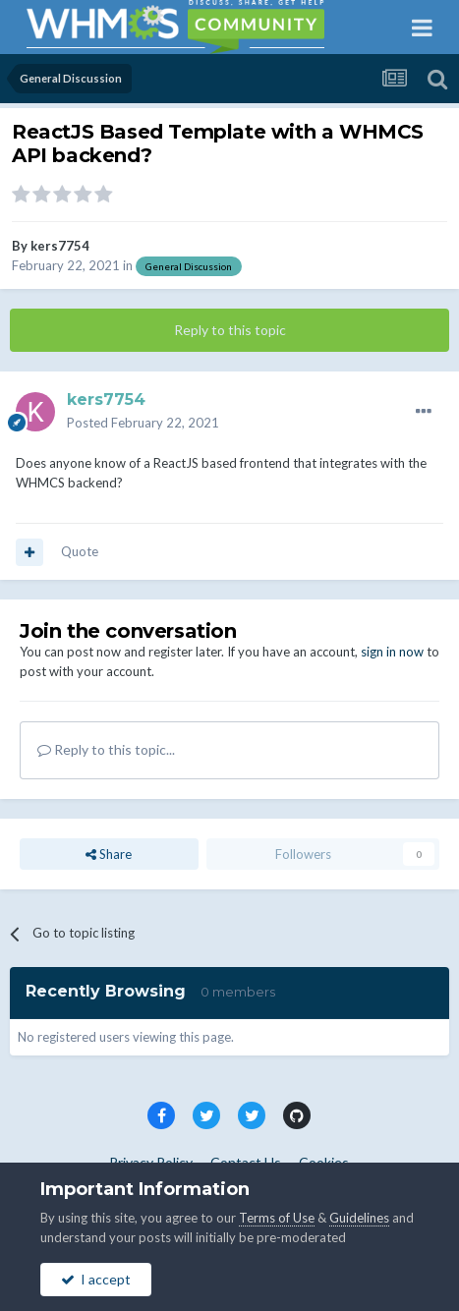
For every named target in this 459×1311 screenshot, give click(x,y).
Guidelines (359, 1218)
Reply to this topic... (106, 749)
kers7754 (59, 246)
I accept (96, 1279)
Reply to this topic (230, 329)
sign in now (392, 651)
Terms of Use (277, 1218)
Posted (143, 422)
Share (109, 854)
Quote (79, 551)
